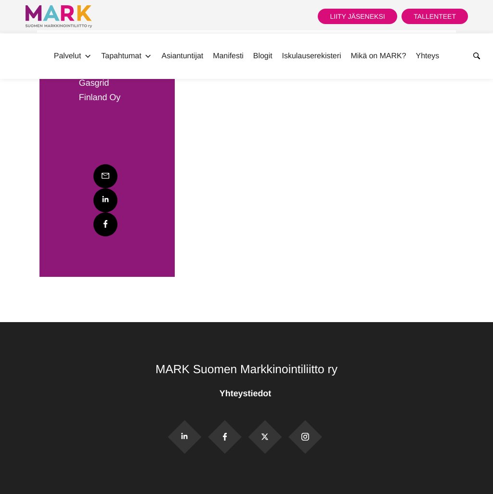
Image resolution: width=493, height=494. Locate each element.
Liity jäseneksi (357, 16)
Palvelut (73, 56)
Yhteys (428, 56)
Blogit (262, 56)
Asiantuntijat (183, 56)
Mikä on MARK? (378, 56)
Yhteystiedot (246, 393)
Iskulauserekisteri (311, 56)
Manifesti (228, 56)
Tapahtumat (126, 56)
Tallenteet (435, 16)
